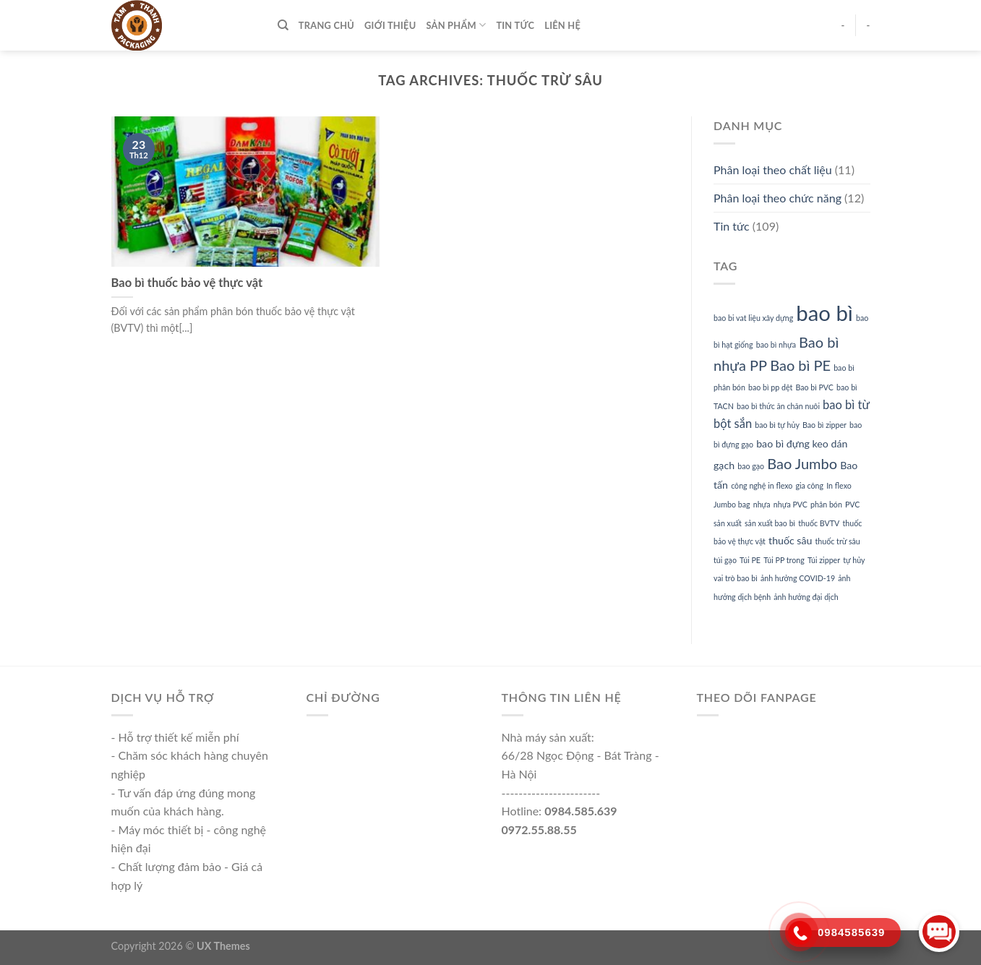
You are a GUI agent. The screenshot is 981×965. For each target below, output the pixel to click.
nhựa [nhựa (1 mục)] (762, 504)
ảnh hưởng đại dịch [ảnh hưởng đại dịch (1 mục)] (806, 596)
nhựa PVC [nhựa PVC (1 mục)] (790, 504)
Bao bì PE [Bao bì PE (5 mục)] (800, 365)
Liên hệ (562, 25)
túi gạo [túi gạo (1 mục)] (725, 560)
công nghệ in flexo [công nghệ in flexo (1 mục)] (761, 485)
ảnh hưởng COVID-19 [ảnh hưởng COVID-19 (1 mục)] (798, 578)
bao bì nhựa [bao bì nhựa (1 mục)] (776, 344)
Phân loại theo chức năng (777, 198)
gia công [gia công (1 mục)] (809, 485)
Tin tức (515, 25)
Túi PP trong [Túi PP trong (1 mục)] (784, 560)
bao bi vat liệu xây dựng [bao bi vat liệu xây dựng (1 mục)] (753, 317)
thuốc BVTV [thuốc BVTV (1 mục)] (818, 523)
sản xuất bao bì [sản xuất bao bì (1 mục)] (770, 523)
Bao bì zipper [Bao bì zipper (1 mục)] (824, 424)
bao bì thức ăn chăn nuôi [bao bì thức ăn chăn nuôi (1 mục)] (778, 406)
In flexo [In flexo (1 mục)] (839, 485)
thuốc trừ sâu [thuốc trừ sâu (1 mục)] (837, 541)
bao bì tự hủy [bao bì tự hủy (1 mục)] (777, 424)
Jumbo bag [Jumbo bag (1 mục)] (732, 504)
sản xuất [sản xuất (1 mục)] (728, 523)
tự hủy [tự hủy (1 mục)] (854, 560)
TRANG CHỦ (326, 25)
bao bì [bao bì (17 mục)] (824, 312)
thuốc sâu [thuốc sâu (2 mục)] (790, 540)
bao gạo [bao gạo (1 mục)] (750, 466)
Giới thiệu (390, 25)
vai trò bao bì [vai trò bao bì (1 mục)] (736, 578)
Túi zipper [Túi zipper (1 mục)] (823, 560)
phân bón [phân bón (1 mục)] (826, 504)
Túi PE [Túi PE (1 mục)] (750, 560)
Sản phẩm (456, 25)
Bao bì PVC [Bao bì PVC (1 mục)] (814, 387)
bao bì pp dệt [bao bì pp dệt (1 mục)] (770, 387)
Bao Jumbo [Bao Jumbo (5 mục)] (802, 463)
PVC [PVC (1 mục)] (852, 504)
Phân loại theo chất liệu (773, 169)
